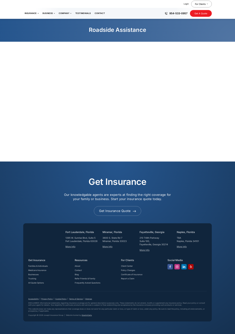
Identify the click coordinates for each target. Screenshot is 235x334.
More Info (70, 246)
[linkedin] (184, 266)
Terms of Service (76, 299)
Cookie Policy (61, 299)
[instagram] (177, 266)
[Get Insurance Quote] (201, 13)
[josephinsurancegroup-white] (40, 233)
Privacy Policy (47, 299)
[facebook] (170, 266)
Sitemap (88, 299)
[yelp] (191, 266)
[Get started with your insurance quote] (117, 211)
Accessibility (33, 299)
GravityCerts (87, 315)
